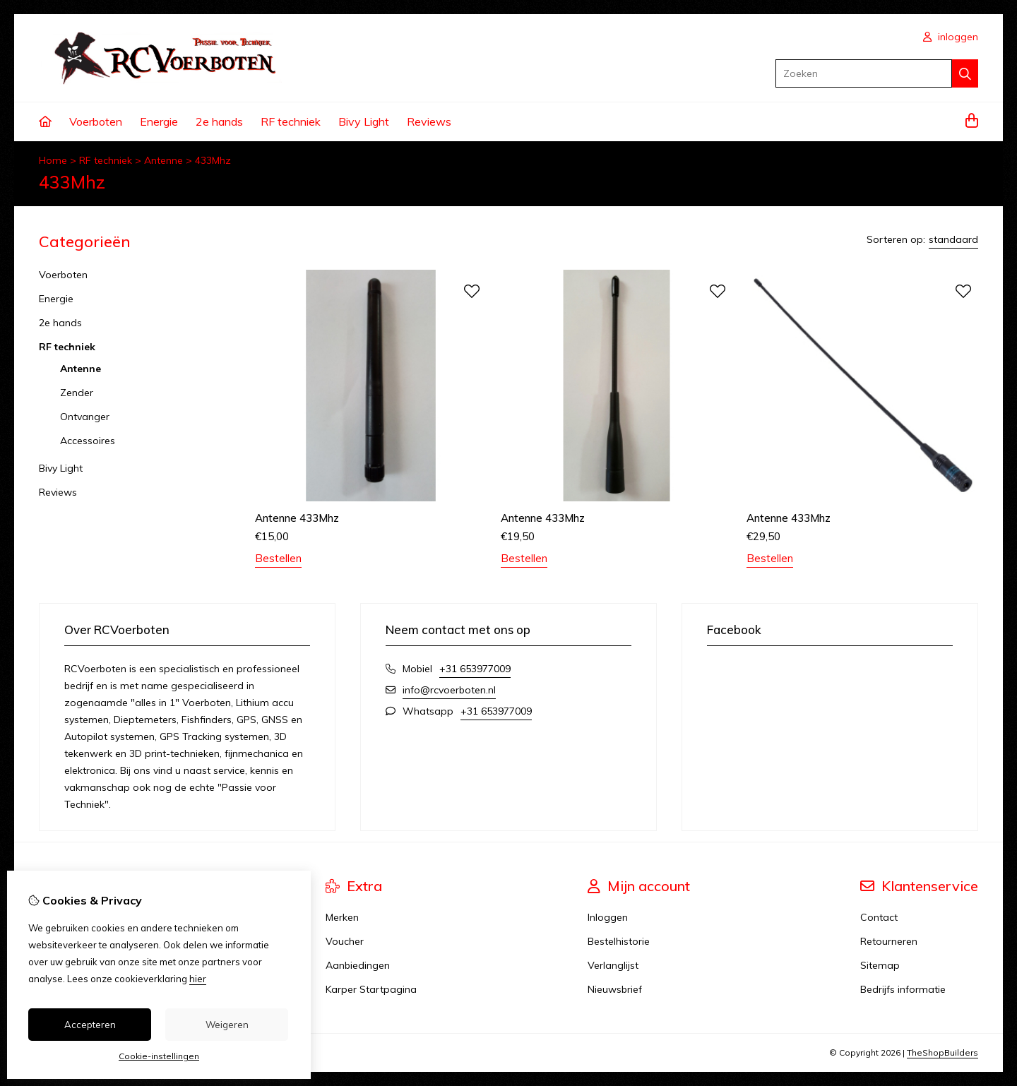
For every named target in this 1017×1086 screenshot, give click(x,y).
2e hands (219, 121)
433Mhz (213, 160)
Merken (342, 917)
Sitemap (880, 965)
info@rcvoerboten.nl (449, 690)
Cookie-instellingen (159, 1056)
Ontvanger (84, 416)
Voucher (345, 941)
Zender (76, 392)
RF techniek (291, 121)
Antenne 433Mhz (297, 518)
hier (197, 978)
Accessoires (87, 440)
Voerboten (95, 121)
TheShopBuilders (942, 1052)
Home (53, 160)
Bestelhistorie (619, 941)
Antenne (163, 160)
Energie (159, 121)
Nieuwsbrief (615, 989)
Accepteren (90, 1024)
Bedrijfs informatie (903, 989)
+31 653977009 (475, 668)
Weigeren (227, 1024)
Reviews (429, 121)
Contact (879, 917)
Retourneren (888, 941)
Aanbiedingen (358, 965)
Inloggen (608, 917)
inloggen (950, 36)
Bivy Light (363, 121)
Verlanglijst (613, 965)
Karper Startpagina (371, 989)
